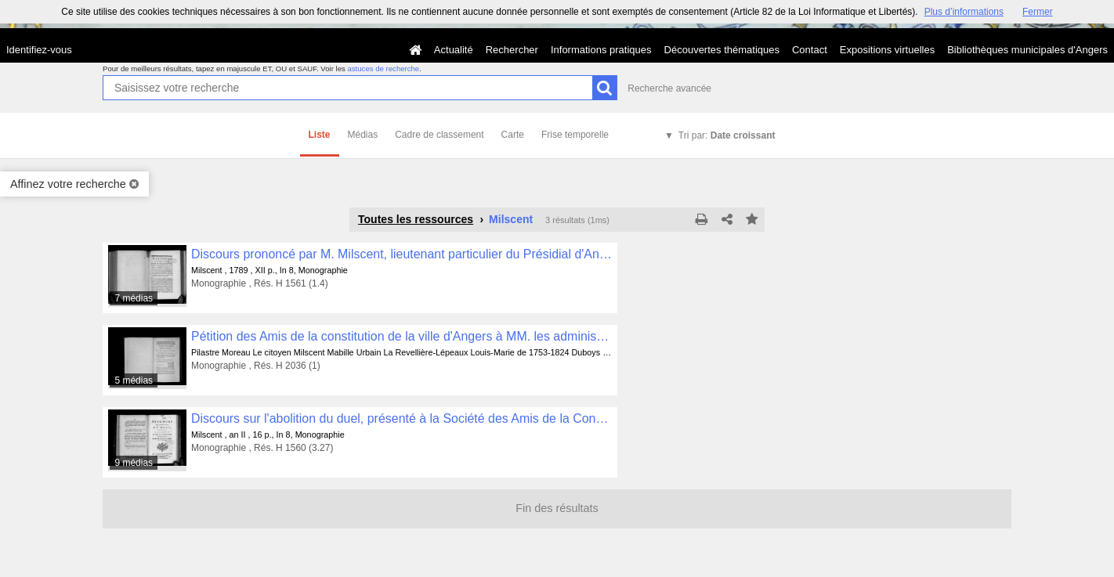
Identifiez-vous (39, 50)
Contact (809, 50)
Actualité (453, 50)
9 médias (133, 462)
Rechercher (512, 50)
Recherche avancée (669, 88)
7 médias (133, 298)
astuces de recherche (383, 68)
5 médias (133, 380)
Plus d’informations (964, 11)
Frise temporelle (575, 134)
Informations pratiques (601, 50)
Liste (320, 134)
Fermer (1037, 11)
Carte (512, 134)
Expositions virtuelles (887, 50)
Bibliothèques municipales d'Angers (1027, 50)
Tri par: (727, 135)
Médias (363, 134)
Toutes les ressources (415, 219)
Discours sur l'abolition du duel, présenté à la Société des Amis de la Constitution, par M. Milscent (401, 418)
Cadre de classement (439, 134)
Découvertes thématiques (721, 50)
